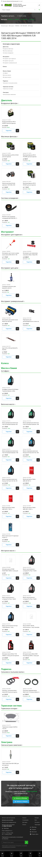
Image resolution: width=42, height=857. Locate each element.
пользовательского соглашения (8, 847)
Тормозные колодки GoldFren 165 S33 (9, 727)
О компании (25, 820)
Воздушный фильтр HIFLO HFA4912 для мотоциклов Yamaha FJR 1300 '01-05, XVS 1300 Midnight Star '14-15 (9, 122)
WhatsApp (5, 828)
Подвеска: (5, 81)
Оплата (24, 824)
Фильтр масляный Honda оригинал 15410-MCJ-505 (8, 184)
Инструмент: (6, 56)
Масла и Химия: (7, 71)
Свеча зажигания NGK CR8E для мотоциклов (10, 764)
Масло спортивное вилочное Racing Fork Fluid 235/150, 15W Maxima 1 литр (31, 452)
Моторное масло (7, 77)
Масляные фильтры (8, 50)
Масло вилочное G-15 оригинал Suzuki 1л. (10, 536)
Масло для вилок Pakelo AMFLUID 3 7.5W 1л (8, 508)
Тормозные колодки (8, 88)
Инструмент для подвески (9, 58)
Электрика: (6, 92)
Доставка (24, 822)
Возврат (37, 817)
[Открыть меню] (2, 5)
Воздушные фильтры (8, 48)
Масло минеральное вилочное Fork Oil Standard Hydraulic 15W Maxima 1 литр (10, 452)
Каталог (24, 817)
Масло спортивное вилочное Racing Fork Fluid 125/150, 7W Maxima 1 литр (9, 480)
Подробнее (9, 130)
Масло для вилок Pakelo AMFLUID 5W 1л (29, 480)
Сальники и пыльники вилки (10, 83)
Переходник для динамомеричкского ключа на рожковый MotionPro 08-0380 (31, 320)
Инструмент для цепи (8, 60)
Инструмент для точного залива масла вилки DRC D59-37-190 (10, 253)
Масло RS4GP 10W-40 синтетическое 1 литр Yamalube (31, 626)
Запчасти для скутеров (7, 820)
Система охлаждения (8, 53)
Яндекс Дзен (34, 834)
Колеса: (5, 66)
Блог (36, 820)
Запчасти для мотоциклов (8, 817)
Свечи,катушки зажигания (9, 94)
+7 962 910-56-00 (31, 791)
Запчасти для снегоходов (8, 824)
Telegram (33, 829)
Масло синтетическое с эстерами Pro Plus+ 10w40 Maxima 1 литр (29, 598)
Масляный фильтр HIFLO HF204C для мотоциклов (29, 184)
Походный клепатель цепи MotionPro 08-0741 (9, 287)
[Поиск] (34, 9)
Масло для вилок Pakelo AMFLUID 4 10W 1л (29, 508)
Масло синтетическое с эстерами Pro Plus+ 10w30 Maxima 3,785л (9, 598)
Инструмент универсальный (10, 62)
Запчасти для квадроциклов (9, 822)
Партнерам (37, 824)
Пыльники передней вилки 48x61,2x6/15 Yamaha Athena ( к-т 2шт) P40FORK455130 (31, 691)
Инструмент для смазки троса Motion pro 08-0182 (10, 320)
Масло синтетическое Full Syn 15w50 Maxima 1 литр (10, 626)
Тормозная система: (8, 86)
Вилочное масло (7, 75)
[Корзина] (39, 9)
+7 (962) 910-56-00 (7, 826)
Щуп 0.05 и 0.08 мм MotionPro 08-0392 (10, 348)
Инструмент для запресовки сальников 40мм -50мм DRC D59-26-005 (30, 254)
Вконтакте (33, 832)
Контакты (37, 822)
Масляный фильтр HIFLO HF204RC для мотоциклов (29, 155)
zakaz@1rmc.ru (8, 830)
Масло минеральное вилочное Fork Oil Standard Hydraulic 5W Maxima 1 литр (10, 423)
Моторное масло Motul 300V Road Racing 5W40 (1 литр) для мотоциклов (31, 654)
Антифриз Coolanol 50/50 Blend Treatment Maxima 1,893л (10, 390)
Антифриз (5, 73)
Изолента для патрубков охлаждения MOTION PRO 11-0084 (9, 217)
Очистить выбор (21, 16)
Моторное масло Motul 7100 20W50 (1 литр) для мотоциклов (10, 654)
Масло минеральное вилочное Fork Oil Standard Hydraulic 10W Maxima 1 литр (31, 423)
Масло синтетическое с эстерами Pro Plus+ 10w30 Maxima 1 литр (29, 570)
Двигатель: (6, 46)
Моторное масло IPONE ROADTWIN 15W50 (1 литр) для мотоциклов (10, 570)
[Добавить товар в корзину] (17, 130)
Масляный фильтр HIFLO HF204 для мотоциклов (10, 155)
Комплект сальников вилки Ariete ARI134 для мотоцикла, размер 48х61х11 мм (9, 691)
